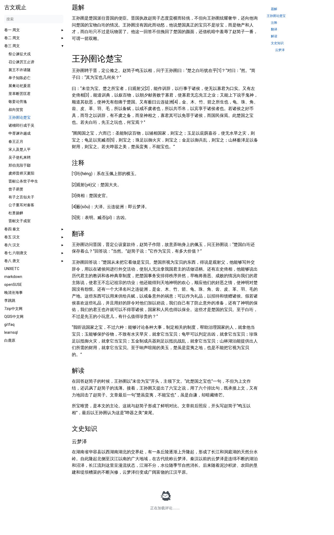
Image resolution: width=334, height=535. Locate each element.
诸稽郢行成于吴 (21, 125)
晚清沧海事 (13, 292)
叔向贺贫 (15, 109)
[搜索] (33, 19)
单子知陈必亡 (19, 78)
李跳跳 (9, 300)
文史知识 (277, 43)
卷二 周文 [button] (12, 38)
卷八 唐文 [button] (12, 261)
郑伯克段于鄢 (19, 165)
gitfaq (9, 324)
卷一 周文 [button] (12, 30)
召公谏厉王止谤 (21, 62)
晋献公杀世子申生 (23, 181)
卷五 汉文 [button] (12, 237)
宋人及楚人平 (19, 149)
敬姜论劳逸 (17, 101)
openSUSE (13, 284)
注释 (274, 23)
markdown (13, 277)
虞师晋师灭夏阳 (21, 173)
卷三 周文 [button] (12, 46)
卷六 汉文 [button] (12, 245)
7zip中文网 (13, 309)
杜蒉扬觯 (15, 213)
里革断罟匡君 (19, 94)
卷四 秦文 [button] (12, 229)
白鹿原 (9, 340)
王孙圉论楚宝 (19, 117)
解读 (274, 36)
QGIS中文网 (13, 316)
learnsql (11, 332)
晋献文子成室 (19, 221)
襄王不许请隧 (19, 70)
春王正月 (15, 141)
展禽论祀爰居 (19, 86)
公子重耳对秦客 (21, 205)
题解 (274, 9)
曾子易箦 (15, 189)
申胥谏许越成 (19, 133)
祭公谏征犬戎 (19, 54)
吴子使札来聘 (19, 157)
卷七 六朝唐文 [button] (15, 253)
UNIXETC (11, 269)
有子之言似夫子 (21, 197)
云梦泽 (280, 50)
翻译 (274, 29)
